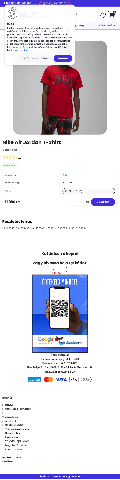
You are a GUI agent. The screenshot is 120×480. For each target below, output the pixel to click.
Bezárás (63, 58)
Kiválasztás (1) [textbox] (73, 191)
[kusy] (74, 202)
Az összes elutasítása (36, 58)
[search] (97, 15)
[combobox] (88, 191)
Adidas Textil (76, 25)
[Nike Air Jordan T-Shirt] (60, 88)
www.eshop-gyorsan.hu (66, 477)
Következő (105, 25)
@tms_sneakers (54, 3)
